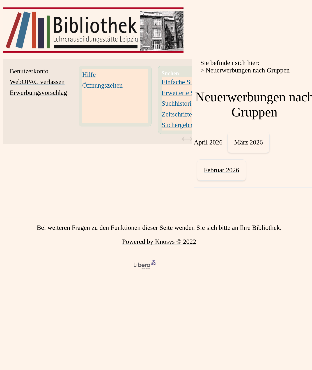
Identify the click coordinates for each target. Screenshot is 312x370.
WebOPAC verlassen (37, 81)
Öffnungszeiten (102, 85)
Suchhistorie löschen (189, 103)
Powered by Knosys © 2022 (159, 241)
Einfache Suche (182, 82)
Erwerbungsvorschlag (38, 92)
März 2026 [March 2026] (248, 142)
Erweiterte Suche (184, 92)
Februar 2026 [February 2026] (221, 170)
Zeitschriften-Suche (187, 114)
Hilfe (89, 74)
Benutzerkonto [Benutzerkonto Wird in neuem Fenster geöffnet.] (29, 71)
